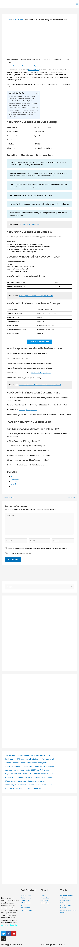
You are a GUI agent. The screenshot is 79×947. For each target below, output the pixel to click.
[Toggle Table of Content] (36, 93)
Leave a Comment (13, 66)
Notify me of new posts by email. (19, 553)
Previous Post (8, 498)
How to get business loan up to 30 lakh (36, 296)
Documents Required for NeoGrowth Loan (23, 103)
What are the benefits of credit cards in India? (40, 385)
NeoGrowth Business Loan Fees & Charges (23, 108)
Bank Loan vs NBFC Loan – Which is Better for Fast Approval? (29, 759)
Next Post (72, 498)
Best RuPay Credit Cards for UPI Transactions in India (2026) (29, 785)
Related (14, 116)
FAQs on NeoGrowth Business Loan (21, 114)
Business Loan (27, 66)
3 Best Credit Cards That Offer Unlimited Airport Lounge (27, 756)
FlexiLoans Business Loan (29, 224)
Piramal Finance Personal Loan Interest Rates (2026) (26, 763)
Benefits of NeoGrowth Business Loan (21, 99)
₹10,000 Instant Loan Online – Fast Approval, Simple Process (29, 774)
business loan (33, 70)
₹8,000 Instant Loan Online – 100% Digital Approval (25, 781)
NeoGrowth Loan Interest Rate (19, 105)
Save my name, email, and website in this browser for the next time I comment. (37, 548)
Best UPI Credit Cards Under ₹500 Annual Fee (23, 789)
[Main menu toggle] (77, 4)
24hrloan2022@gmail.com (41, 373)
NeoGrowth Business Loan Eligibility (21, 101)
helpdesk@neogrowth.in (28, 410)
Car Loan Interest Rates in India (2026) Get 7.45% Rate (27, 770)
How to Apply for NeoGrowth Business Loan (23, 110)
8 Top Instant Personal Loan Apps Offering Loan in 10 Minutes (29, 767)
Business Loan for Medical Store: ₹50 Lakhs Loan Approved (28, 778)
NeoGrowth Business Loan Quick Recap (22, 96)
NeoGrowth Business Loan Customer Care (23, 112)
